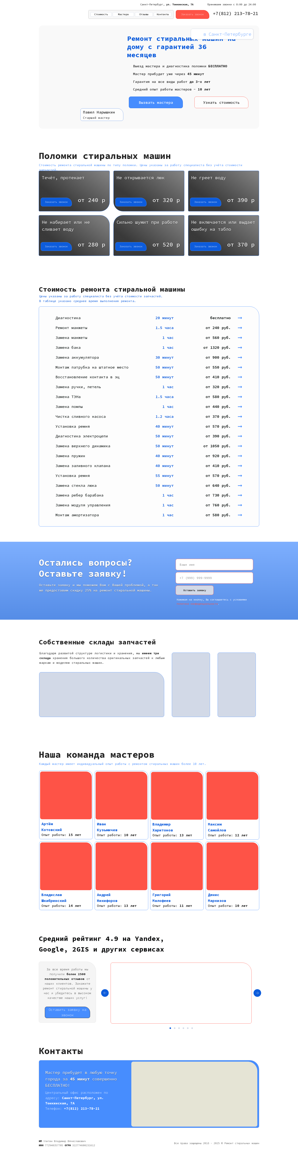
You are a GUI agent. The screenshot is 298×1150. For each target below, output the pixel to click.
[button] (74, 191)
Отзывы (143, 14)
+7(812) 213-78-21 (235, 13)
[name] (214, 564)
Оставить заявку (194, 590)
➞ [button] (243, 317)
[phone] (214, 578)
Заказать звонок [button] (192, 14)
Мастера (123, 14)
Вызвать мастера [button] (156, 102)
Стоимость (101, 14)
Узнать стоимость (221, 102)
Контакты (163, 14)
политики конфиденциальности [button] (197, 603)
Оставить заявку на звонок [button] (67, 1012)
